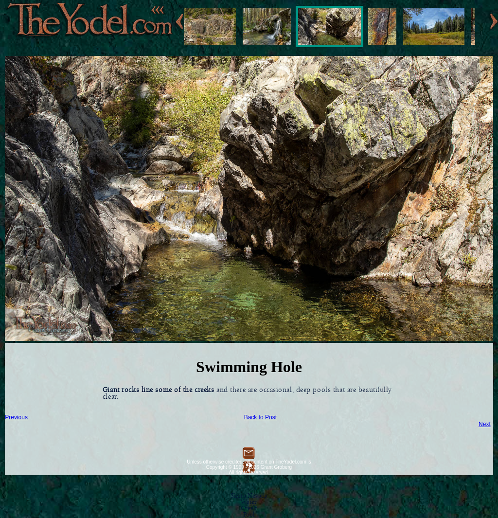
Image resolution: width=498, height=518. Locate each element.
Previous (16, 417)
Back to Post (260, 417)
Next (485, 424)
